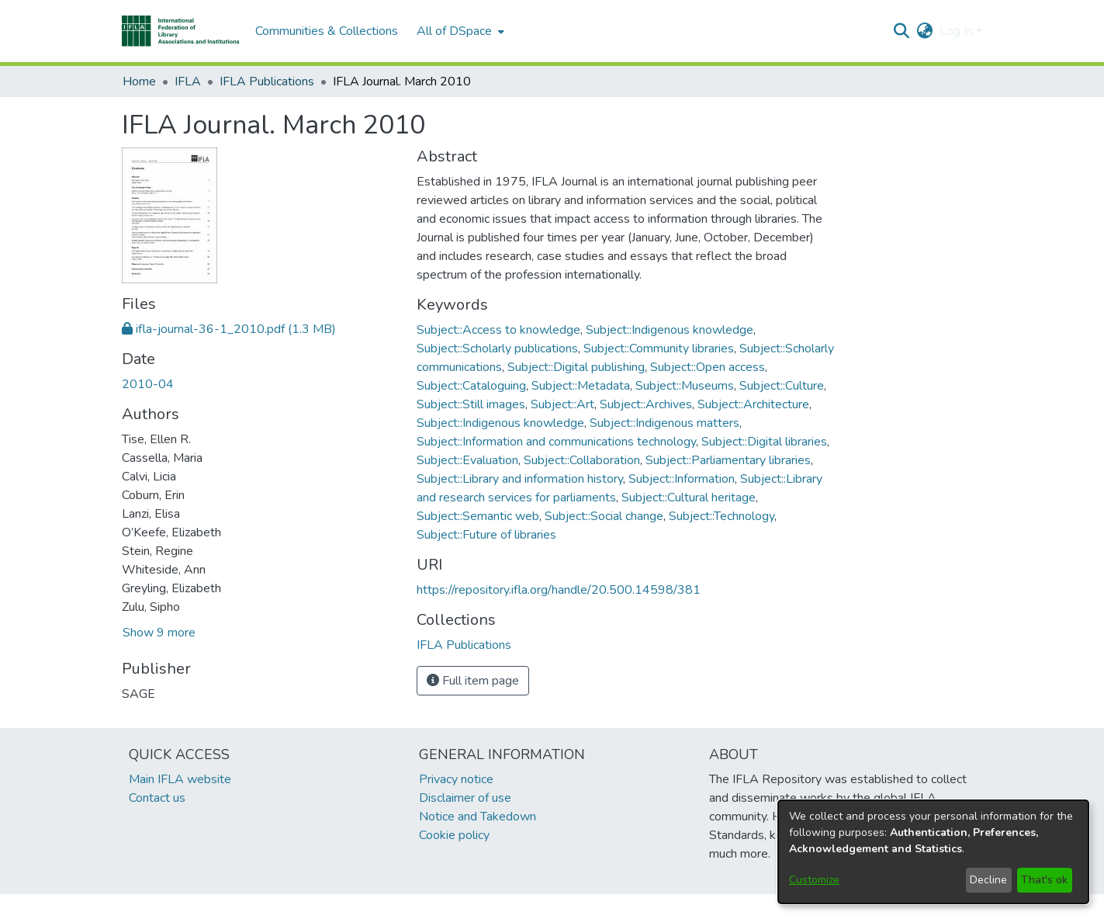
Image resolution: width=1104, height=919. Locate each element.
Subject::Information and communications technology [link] (556, 441)
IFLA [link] (188, 81)
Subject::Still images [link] (471, 404)
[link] (229, 329)
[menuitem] (459, 31)
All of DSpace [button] (454, 31)
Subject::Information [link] (681, 478)
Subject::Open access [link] (707, 367)
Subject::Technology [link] (721, 516)
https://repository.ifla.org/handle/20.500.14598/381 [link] (559, 589)
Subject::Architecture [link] (753, 404)
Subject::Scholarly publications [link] (497, 348)
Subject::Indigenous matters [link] (664, 423)
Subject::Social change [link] (604, 516)
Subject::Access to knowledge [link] (498, 329)
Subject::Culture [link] (781, 385)
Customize (814, 879)
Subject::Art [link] (562, 404)
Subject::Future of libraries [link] (486, 534)
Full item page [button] (473, 680)
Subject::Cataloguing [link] (471, 385)
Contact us (157, 797)
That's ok (1044, 879)
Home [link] (139, 81)
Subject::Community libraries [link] (658, 348)
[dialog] (933, 851)
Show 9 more (159, 632)
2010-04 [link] (148, 384)
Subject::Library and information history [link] (520, 478)
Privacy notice (456, 779)
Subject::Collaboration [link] (582, 460)
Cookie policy (454, 835)
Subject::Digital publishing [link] (576, 367)
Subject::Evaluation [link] (467, 460)
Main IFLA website (180, 779)
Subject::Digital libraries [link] (764, 441)
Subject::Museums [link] (684, 385)
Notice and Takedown (477, 816)
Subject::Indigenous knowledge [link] (669, 329)
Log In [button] (958, 31)
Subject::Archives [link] (646, 404)
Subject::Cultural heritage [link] (688, 497)
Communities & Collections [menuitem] (326, 31)
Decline (988, 879)
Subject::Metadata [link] (580, 385)
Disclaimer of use (465, 797)
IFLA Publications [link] (267, 81)
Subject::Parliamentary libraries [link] (728, 460)
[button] (181, 31)
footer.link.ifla (484, 906)
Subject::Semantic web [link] (478, 516)
